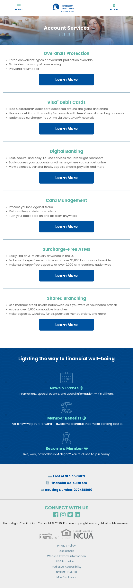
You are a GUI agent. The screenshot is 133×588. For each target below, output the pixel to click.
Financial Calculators (68, 483)
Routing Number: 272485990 (68, 490)
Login (114, 7)
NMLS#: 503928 (66, 572)
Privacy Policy (66, 546)
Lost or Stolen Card (69, 476)
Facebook (55, 515)
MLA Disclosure (66, 577)
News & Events (64, 388)
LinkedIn (77, 515)
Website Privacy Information (66, 556)
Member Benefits (64, 418)
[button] (114, 7)
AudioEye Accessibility (66, 567)
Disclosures (66, 551)
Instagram (63, 515)
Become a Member (64, 448)
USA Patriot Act (66, 561)
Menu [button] (19, 7)
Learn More (66, 79)
